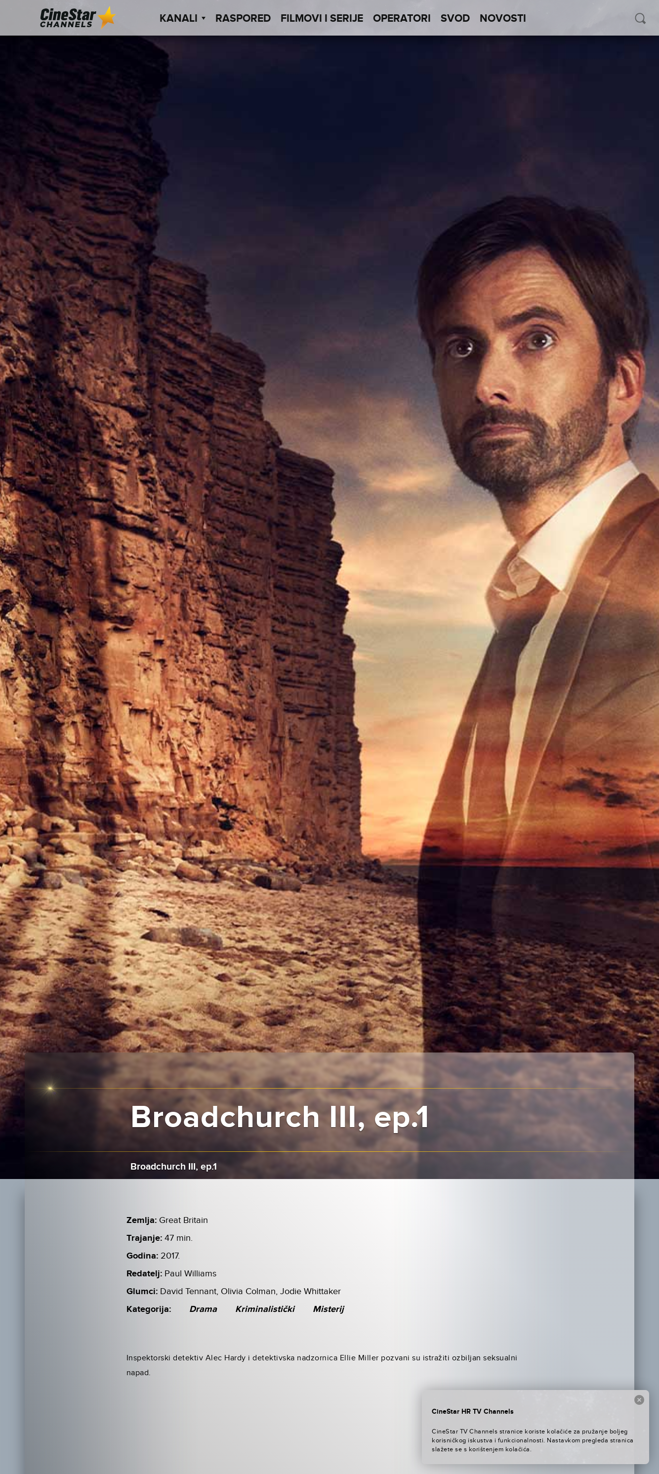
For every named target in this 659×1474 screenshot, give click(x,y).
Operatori (402, 18)
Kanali (183, 18)
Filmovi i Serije (322, 18)
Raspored (243, 18)
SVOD (455, 18)
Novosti (503, 18)
